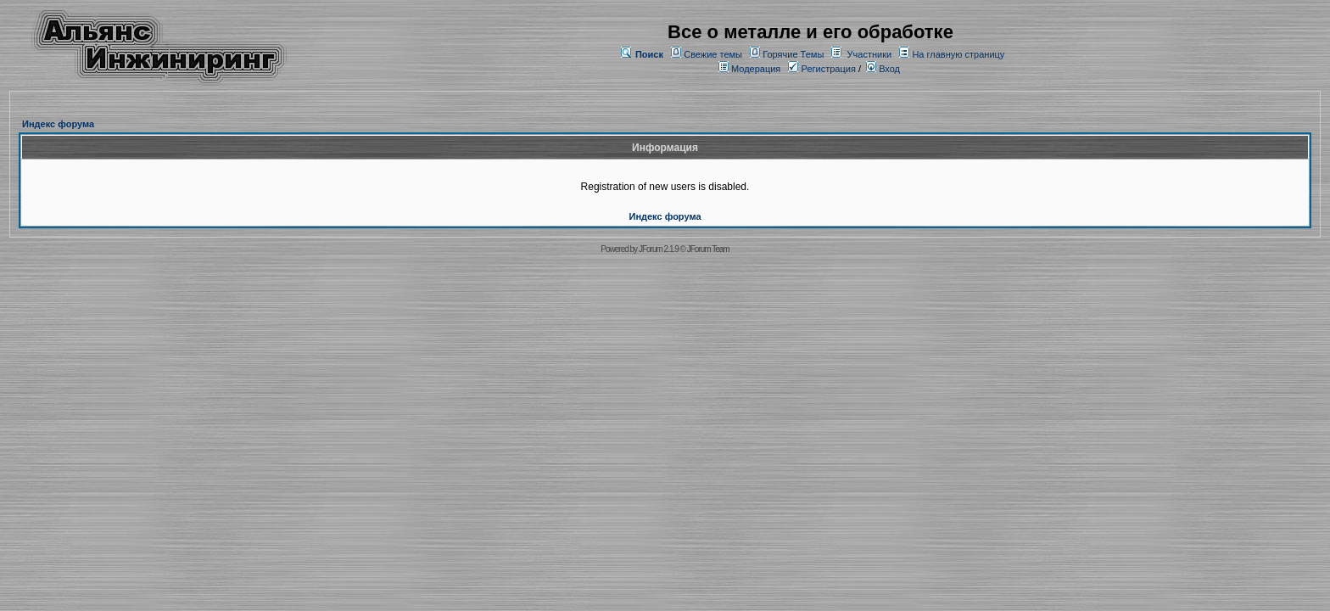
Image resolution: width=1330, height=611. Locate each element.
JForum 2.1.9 (659, 249)
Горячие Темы (793, 54)
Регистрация (821, 69)
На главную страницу (958, 54)
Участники (869, 54)
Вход (883, 69)
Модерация (755, 69)
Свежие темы (713, 54)
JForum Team (708, 249)
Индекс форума (58, 124)
